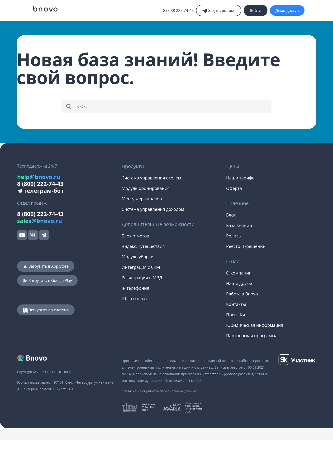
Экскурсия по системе (46, 310)
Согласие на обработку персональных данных (159, 391)
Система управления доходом (153, 209)
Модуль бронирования (146, 188)
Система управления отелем (151, 178)
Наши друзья (239, 283)
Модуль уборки (137, 257)
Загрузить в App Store (46, 266)
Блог (231, 215)
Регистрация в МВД (142, 277)
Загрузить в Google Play (47, 280)
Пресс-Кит (236, 315)
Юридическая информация (254, 325)
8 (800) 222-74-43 (178, 10)
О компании (239, 273)
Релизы (234, 236)
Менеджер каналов (142, 199)
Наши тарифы (240, 178)
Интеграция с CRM (141, 267)
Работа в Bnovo (242, 294)
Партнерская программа (251, 335)
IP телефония (135, 288)
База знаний (239, 225)
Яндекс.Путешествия (143, 246)
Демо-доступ (287, 10)
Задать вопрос (218, 10)
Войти (255, 10)
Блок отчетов (135, 236)
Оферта (234, 188)
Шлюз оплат (134, 298)
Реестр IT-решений (246, 246)
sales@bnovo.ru (39, 221)
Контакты (236, 304)
